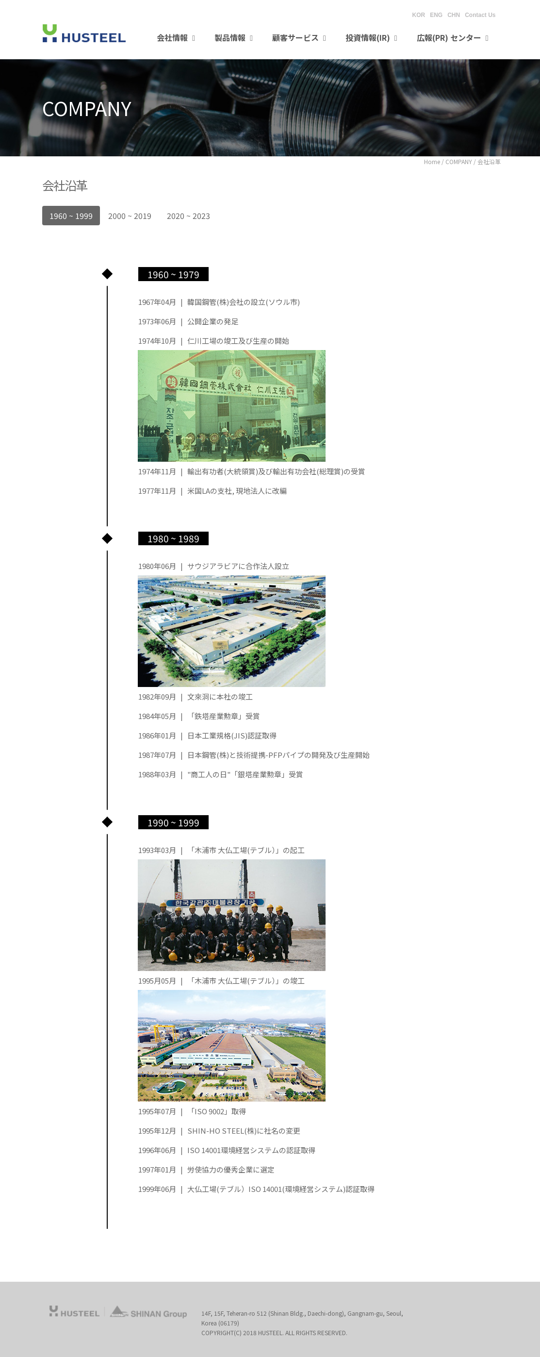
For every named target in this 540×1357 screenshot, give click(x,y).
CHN (453, 15)
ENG (436, 15)
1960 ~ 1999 (71, 215)
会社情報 (176, 37)
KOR (418, 15)
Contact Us (480, 15)
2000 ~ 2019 (129, 215)
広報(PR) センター (453, 37)
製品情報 (233, 37)
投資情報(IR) (371, 37)
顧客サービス (299, 37)
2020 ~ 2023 (188, 215)
